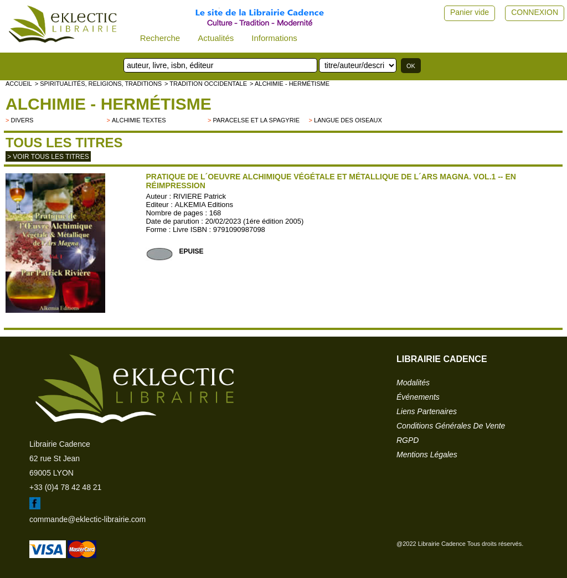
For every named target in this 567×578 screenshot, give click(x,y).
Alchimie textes (139, 120)
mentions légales (426, 454)
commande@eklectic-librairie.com (87, 519)
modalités (413, 382)
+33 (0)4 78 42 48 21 (65, 487)
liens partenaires (426, 411)
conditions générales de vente (450, 425)
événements (418, 397)
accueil (19, 83)
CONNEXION (534, 12)
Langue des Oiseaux (348, 120)
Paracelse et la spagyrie (256, 120)
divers (22, 120)
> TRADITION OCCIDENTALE (205, 83)
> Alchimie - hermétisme (289, 83)
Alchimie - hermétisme (109, 104)
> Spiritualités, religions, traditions (98, 83)
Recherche (160, 38)
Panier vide (469, 12)
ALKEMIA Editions (204, 204)
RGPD (407, 440)
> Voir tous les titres (48, 157)
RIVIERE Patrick (199, 196)
